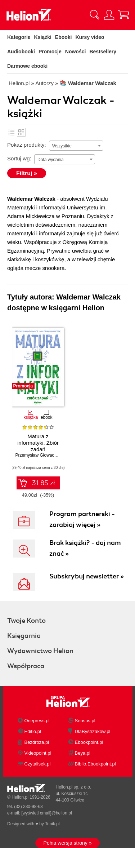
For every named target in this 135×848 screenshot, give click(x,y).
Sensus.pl (85, 720)
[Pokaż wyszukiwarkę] (94, 14)
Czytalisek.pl (37, 764)
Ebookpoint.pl (89, 742)
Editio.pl (32, 731)
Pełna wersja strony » (68, 843)
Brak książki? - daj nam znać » (85, 548)
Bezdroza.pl (36, 742)
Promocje (50, 51)
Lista (11, 132)
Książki (42, 37)
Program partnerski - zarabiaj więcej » (82, 519)
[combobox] (76, 146)
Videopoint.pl (37, 753)
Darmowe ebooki (27, 66)
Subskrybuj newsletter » (86, 576)
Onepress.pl (37, 720)
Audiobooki (21, 51)
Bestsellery (102, 51)
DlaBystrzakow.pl (93, 731)
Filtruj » (26, 173)
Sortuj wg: (19, 158)
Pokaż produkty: (26, 145)
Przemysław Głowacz (36, 455)
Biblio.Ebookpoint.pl (95, 764)
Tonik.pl (52, 823)
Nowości (75, 51)
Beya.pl (82, 753)
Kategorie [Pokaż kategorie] (19, 37)
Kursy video (90, 37)
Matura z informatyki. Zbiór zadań (38, 442)
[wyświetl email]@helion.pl (46, 813)
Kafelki (21, 132)
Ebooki (63, 37)
